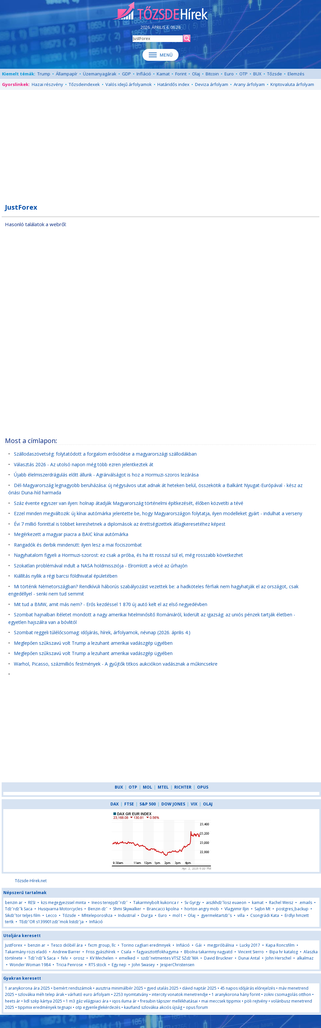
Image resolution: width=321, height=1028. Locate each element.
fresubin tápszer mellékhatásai (169, 1001)
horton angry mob (201, 909)
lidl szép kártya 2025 (43, 1001)
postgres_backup (292, 909)
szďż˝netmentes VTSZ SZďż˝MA (169, 958)
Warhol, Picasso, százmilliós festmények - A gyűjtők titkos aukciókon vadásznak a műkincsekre (116, 664)
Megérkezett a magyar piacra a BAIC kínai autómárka (71, 534)
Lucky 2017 (250, 945)
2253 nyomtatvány (131, 994)
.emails (305, 902)
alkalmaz (305, 958)
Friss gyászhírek (100, 952)
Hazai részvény (47, 84)
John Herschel (278, 958)
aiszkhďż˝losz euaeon (226, 902)
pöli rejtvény (255, 1001)
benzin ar (13, 902)
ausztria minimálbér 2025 (119, 988)
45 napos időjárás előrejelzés (247, 988)
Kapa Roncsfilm (280, 945)
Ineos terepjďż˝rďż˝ (110, 902)
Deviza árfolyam (211, 84)
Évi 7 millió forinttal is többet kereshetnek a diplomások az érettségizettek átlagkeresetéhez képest (119, 524)
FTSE (129, 804)
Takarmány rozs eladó (26, 952)
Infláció (144, 74)
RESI (31, 902)
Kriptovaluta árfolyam (292, 84)
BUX (257, 74)
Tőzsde (274, 74)
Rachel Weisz (281, 902)
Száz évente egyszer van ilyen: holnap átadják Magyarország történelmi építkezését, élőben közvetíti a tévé (128, 503)
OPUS (202, 787)
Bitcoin (212, 74)
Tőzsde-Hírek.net (31, 881)
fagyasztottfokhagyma (158, 952)
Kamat (163, 74)
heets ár (12, 1001)
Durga (147, 915)
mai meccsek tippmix (221, 1001)
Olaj (196, 74)
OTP (243, 74)
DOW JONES (173, 804)
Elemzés (296, 74)
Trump (43, 74)
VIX (194, 804)
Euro (229, 74)
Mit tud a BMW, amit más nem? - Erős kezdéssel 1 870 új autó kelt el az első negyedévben (110, 604)
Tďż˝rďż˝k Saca (18, 909)
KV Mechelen (101, 958)
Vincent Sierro (251, 952)
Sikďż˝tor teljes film (22, 915)
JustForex (13, 945)
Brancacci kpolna (163, 909)
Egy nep (119, 964)
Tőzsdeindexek (84, 84)
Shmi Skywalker (127, 909)
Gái (198, 945)
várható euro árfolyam (89, 994)
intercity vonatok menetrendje (180, 994)
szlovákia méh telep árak (41, 994)
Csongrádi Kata (264, 915)
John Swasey (143, 964)
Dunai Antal (249, 958)
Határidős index (173, 84)
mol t (177, 915)
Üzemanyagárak (99, 74)
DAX (114, 804)
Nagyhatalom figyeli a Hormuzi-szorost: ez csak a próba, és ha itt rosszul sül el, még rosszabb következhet (128, 555)
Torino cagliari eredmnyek (146, 945)
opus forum (197, 1007)
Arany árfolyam (249, 84)
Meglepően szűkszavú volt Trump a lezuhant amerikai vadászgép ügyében (93, 643)
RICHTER (182, 787)
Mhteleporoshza (97, 915)
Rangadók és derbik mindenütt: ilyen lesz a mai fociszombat (78, 545)
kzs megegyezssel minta (63, 902)
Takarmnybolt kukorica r (156, 902)
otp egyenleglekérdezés (97, 1007)
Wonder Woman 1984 (30, 964)
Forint (180, 74)
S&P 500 (148, 804)
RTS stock (97, 964)
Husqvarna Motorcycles (60, 909)
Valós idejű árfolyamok (128, 84)
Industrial (127, 915)
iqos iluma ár (124, 1001)
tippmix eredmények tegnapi (45, 1007)
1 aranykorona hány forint (236, 994)
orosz (78, 958)
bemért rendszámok (73, 988)
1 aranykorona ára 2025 (27, 988)
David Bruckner (218, 958)
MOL (147, 787)
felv (64, 958)
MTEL (163, 787)
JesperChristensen (177, 964)
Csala (126, 952)
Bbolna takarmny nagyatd (208, 952)
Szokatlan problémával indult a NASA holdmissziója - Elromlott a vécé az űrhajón (100, 565)
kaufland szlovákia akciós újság (153, 1007)
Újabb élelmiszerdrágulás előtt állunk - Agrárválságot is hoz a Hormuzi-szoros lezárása (106, 475)
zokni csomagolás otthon (287, 994)
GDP (126, 74)
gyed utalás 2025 (163, 988)
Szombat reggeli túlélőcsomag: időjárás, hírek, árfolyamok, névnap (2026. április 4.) (102, 632)
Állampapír (66, 74)
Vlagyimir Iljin (236, 909)
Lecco (51, 915)
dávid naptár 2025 (199, 988)
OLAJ (208, 804)
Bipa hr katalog (283, 952)
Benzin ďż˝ (97, 909)
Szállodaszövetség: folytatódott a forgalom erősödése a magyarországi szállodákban (105, 454)
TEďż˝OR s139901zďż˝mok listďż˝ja (51, 922)
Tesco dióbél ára (67, 945)
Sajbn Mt (262, 909)
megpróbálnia (220, 945)
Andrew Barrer (66, 952)
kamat (258, 902)
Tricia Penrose (69, 964)
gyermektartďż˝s (216, 915)
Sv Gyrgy (192, 902)
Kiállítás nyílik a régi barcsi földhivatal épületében (65, 576)
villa (241, 915)
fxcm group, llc (102, 945)
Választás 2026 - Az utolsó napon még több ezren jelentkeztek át (83, 464)
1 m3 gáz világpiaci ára (87, 1001)
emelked (127, 958)
